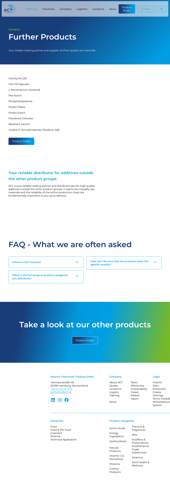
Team (134, 382)
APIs (134, 434)
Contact (146, 9)
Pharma (55, 436)
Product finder (127, 9)
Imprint (157, 382)
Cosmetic (56, 433)
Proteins (114, 464)
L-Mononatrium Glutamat (24, 89)
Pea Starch (15, 95)
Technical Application (63, 439)
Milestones (137, 385)
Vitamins (137, 457)
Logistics (82, 9)
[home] (11, 9)
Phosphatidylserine (20, 101)
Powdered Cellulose (20, 118)
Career (135, 392)
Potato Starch (16, 112)
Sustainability (139, 388)
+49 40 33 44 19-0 (61, 388)
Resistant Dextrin (19, 124)
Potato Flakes (16, 107)
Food (53, 426)
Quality (113, 385)
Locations (98, 9)
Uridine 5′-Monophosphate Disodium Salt (34, 129)
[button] (31, 9)
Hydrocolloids (117, 441)
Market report (135, 397)
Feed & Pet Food (60, 429)
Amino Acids (117, 428)
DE (161, 9)
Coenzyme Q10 (17, 78)
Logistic (114, 392)
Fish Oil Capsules (18, 84)
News (112, 9)
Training (114, 395)
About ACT (116, 382)
